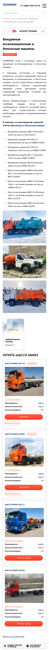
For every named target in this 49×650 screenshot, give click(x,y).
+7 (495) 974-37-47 (30, 5)
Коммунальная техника (12, 340)
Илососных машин (34, 125)
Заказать (24, 417)
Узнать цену (23, 557)
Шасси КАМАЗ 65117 (15, 504)
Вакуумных (16, 125)
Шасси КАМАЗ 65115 (15, 363)
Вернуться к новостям (13, 636)
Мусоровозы (10, 345)
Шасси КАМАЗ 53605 (15, 434)
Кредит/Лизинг (12, 423)
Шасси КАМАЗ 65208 (15, 570)
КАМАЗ (41, 403)
